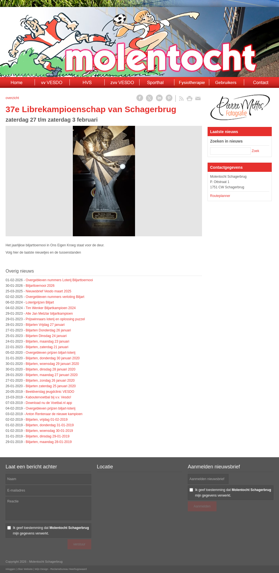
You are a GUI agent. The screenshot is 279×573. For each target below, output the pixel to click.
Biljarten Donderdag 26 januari (48, 330)
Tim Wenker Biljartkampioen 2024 (51, 308)
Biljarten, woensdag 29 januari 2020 (52, 364)
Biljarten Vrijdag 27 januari (45, 325)
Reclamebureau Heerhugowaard (68, 569)
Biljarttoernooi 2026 (40, 286)
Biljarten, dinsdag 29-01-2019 (47, 436)
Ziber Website (25, 569)
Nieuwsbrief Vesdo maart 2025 (48, 291)
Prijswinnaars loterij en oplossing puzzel (55, 319)
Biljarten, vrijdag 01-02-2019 (47, 420)
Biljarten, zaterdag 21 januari (47, 347)
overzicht (12, 98)
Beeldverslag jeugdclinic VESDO (50, 392)
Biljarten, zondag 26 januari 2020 (50, 380)
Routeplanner (220, 196)
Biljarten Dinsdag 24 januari (46, 336)
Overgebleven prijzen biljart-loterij (50, 353)
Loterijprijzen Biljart (40, 302)
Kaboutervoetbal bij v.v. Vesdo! (48, 397)
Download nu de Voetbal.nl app (49, 403)
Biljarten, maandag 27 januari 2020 (52, 375)
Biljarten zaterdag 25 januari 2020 (51, 386)
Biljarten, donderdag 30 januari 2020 (53, 358)
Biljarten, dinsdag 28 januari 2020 (50, 369)
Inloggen (10, 569)
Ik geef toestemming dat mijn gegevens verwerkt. (51, 530)
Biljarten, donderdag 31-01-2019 (50, 425)
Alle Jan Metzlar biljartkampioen (49, 314)
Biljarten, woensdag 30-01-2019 (49, 431)
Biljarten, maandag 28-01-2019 (49, 442)
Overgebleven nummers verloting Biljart (55, 297)
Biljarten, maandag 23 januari (47, 341)
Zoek (255, 151)
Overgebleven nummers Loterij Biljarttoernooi (59, 280)
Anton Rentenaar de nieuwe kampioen (53, 414)
